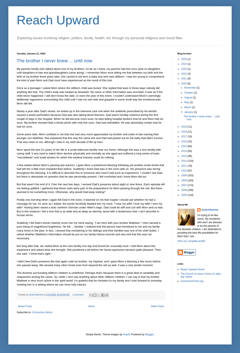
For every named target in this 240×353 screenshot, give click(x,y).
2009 (184, 175)
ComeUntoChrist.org (192, 281)
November (190, 87)
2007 (184, 185)
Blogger (149, 334)
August (188, 97)
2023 (184, 69)
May (187, 102)
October (189, 92)
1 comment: (78, 294)
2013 (184, 156)
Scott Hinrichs (209, 209)
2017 (184, 136)
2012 (184, 160)
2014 (184, 151)
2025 (184, 59)
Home (91, 306)
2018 (184, 131)
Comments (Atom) (42, 312)
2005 (184, 195)
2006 (184, 190)
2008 (184, 180)
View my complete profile (191, 241)
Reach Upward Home (193, 269)
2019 (184, 126)
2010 (184, 170)
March (188, 107)
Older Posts (157, 306)
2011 (184, 165)
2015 (184, 146)
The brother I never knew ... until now (54, 60)
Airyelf (126, 334)
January (189, 112)
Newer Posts (25, 306)
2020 (184, 83)
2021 (184, 78)
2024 (184, 64)
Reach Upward (58, 20)
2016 (184, 141)
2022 (184, 73)
